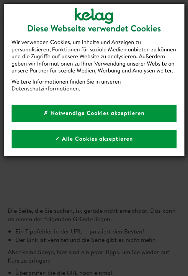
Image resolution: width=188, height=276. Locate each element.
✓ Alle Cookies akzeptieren (94, 139)
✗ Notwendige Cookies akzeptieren (94, 113)
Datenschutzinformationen (45, 88)
